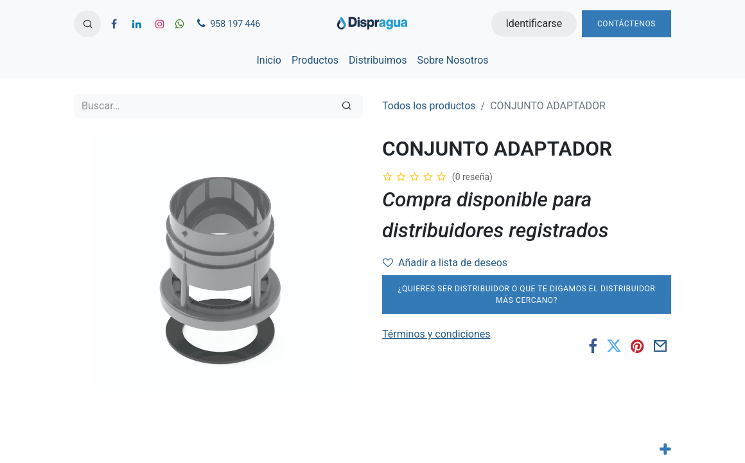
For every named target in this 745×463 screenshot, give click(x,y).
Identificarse (533, 23)
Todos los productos (429, 106)
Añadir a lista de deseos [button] (445, 263)
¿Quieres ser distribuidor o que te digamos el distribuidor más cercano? (527, 294)
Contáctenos (626, 23)
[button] (87, 23)
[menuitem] (268, 60)
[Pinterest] (637, 346)
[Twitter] (614, 346)
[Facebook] (592, 346)
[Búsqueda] (346, 106)
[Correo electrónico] (661, 346)
